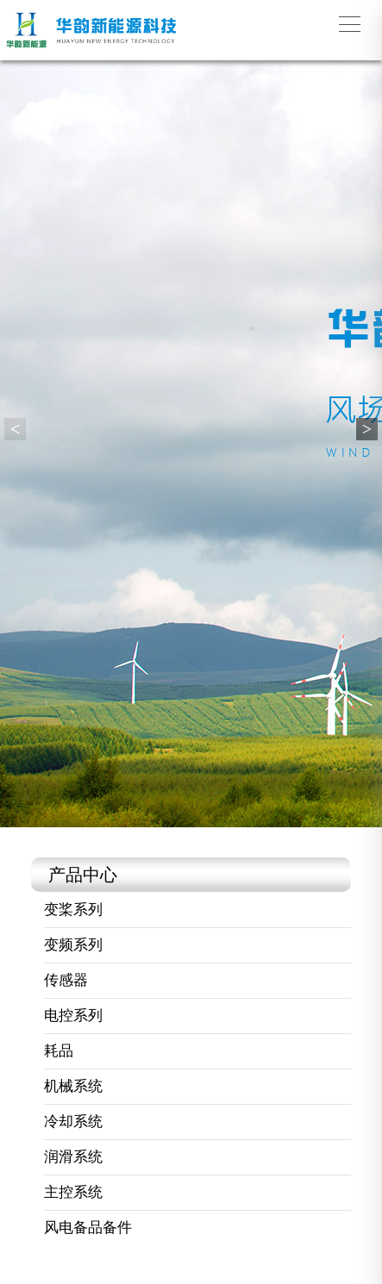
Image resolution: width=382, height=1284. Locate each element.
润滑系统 (73, 1157)
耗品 (58, 1051)
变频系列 (73, 945)
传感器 (66, 980)
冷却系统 (73, 1121)
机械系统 (73, 1086)
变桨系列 (73, 909)
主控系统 (73, 1192)
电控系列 (73, 1015)
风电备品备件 (88, 1227)
